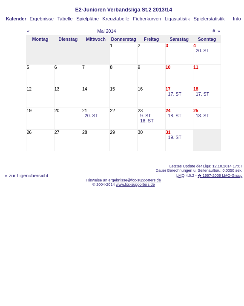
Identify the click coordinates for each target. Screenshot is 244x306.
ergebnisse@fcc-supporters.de (134, 180)
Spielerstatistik (209, 18)
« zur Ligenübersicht (26, 175)
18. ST (146, 120)
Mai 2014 (107, 31)
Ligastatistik (177, 18)
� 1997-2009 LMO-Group (220, 175)
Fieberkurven (147, 18)
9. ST (145, 115)
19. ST (174, 137)
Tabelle (65, 18)
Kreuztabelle (116, 18)
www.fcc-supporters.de (135, 184)
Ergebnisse (41, 18)
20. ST (202, 50)
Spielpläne (87, 18)
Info (237, 18)
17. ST (174, 93)
